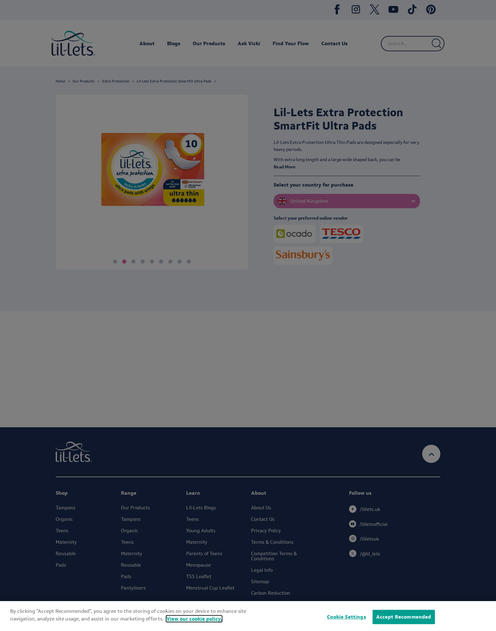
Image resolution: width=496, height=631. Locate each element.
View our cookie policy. (194, 619)
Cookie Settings (346, 617)
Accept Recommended (403, 617)
